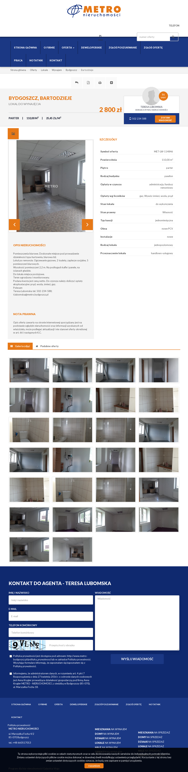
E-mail (13, 608)
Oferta (58, 704)
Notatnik (36, 60)
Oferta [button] (68, 47)
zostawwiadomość (165, 119)
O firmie (49, 47)
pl (100, 36)
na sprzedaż (154, 732)
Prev (14, 224)
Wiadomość (103, 592)
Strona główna (25, 47)
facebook (127, 37)
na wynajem (111, 729)
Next (87, 224)
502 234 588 (137, 118)
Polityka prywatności (19, 725)
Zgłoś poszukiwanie (123, 47)
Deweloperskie (91, 47)
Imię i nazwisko (19, 592)
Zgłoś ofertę (153, 47)
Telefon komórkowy (23, 625)
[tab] (13, 133)
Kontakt (56, 60)
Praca (18, 60)
